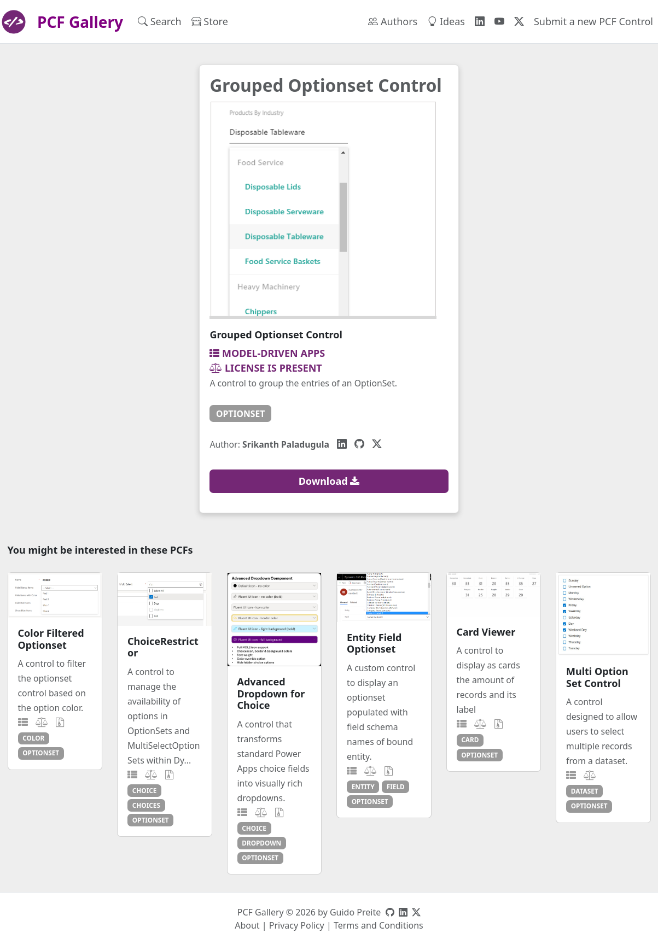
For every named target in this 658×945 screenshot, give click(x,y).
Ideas (446, 21)
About (247, 925)
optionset (240, 414)
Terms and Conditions (378, 925)
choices (146, 805)
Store (209, 21)
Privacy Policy (296, 925)
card (470, 739)
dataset (584, 790)
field (396, 786)
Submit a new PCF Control (593, 21)
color (33, 737)
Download (329, 481)
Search (160, 21)
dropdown (261, 842)
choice (144, 790)
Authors (392, 21)
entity (363, 786)
